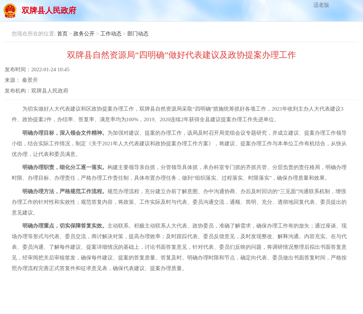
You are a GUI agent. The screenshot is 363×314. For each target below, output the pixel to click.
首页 (62, 34)
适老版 (321, 5)
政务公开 (84, 34)
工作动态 (111, 34)
